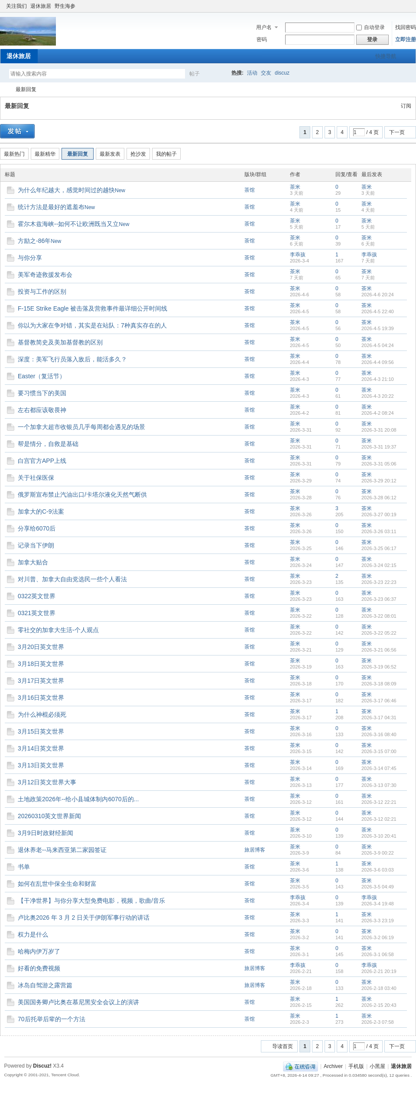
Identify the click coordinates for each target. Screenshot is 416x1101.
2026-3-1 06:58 (377, 954)
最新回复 (26, 89)
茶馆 (249, 190)
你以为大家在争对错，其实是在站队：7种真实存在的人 (92, 325)
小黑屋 (377, 1066)
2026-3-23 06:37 (378, 599)
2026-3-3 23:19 (377, 920)
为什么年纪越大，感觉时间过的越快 (66, 190)
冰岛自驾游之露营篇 (45, 985)
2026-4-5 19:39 (377, 328)
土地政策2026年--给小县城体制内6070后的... (78, 799)
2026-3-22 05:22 (378, 633)
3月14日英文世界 (41, 748)
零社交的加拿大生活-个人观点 (58, 629)
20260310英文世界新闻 (49, 816)
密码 (262, 39)
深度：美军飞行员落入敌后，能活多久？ (72, 359)
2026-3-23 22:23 (378, 582)
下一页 (397, 132)
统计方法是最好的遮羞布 (51, 206)
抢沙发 (138, 154)
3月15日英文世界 (41, 731)
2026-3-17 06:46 (378, 700)
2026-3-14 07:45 (378, 768)
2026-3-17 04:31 (378, 717)
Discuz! (42, 1066)
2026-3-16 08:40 (378, 734)
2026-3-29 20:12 (378, 480)
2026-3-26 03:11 (378, 531)
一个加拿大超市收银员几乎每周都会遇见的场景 (81, 426)
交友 (266, 73)
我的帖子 (166, 154)
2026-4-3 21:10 (377, 379)
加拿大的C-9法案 (41, 511)
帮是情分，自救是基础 (48, 443)
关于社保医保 (36, 477)
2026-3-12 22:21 (378, 802)
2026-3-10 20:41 (378, 836)
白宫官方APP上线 (42, 460)
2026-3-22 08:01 (378, 616)
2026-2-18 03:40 (378, 988)
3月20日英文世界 (41, 646)
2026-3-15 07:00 (378, 751)
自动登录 (370, 27)
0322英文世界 (36, 596)
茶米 (295, 187)
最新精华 (45, 154)
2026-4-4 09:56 (377, 362)
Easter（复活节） (41, 376)
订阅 (406, 106)
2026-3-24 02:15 (378, 565)
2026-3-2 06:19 (377, 937)
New (120, 190)
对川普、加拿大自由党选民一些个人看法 (72, 579)
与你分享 (30, 257)
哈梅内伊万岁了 (39, 951)
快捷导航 (385, 56)
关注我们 (16, 6)
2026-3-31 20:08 (378, 430)
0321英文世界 (36, 612)
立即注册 (405, 39)
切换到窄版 (407, 6)
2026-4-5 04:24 (377, 345)
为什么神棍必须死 (42, 714)
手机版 (356, 1066)
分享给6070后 (36, 528)
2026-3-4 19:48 (377, 903)
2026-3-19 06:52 (378, 666)
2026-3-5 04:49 (377, 886)
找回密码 (405, 27)
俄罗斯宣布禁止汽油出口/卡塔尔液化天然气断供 (82, 494)
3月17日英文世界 (41, 680)
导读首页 (282, 1046)
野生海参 (65, 6)
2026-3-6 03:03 (377, 869)
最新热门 (14, 154)
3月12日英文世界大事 (47, 782)
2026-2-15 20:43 (378, 1005)
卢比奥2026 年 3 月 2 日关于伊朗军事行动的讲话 (84, 917)
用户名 (264, 27)
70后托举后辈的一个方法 (51, 1019)
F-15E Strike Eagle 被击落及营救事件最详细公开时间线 (92, 308)
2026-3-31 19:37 (378, 446)
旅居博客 (254, 850)
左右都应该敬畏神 (42, 409)
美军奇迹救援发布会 (45, 274)
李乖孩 (298, 255)
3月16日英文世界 (41, 697)
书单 (24, 866)
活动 (252, 73)
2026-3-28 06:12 (378, 497)
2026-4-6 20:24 (377, 294)
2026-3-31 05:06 (378, 463)
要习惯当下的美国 (42, 393)
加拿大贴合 (33, 562)
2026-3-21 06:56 (378, 649)
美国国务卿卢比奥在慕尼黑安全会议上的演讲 (78, 1002)
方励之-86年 (34, 240)
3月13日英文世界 (41, 765)
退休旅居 (40, 6)
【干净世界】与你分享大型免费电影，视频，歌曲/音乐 (91, 900)
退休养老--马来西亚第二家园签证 (62, 849)
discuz (282, 73)
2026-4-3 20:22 (377, 396)
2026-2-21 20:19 (378, 971)
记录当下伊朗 (36, 545)
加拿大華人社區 (3, 89)
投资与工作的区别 (42, 291)
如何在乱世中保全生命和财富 (57, 883)
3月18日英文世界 (41, 663)
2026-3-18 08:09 (378, 683)
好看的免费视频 (39, 968)
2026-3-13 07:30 (378, 785)
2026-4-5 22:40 (377, 311)
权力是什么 (33, 934)
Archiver (333, 1066)
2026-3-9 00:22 (377, 852)
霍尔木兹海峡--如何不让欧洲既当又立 (68, 223)
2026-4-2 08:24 (377, 413)
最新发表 (110, 154)
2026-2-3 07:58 (377, 1022)
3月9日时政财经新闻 (45, 832)
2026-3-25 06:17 (378, 548)
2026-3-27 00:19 (378, 514)
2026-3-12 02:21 (378, 819)
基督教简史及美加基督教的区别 (60, 342)
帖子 (194, 74)
